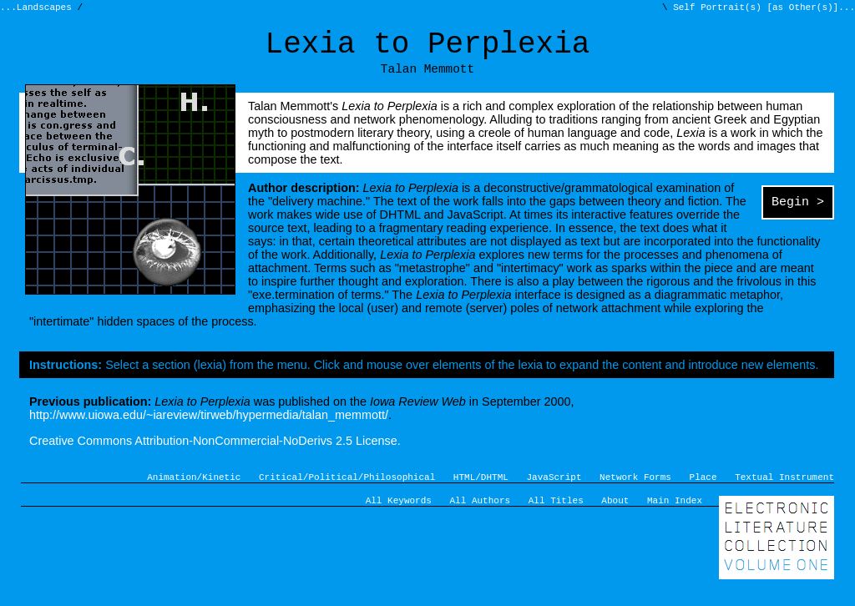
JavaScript (554, 490)
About (615, 516)
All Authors (480, 516)
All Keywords (399, 516)
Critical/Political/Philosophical (347, 490)
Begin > (798, 215)
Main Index (674, 516)
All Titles (556, 516)
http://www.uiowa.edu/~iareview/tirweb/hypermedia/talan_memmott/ (208, 426)
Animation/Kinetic (193, 490)
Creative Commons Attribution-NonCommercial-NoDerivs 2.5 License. (215, 452)
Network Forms (635, 490)
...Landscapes (38, 9)
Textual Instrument (784, 490)
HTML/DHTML (480, 490)
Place (703, 490)
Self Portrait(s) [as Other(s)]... (761, 9)
